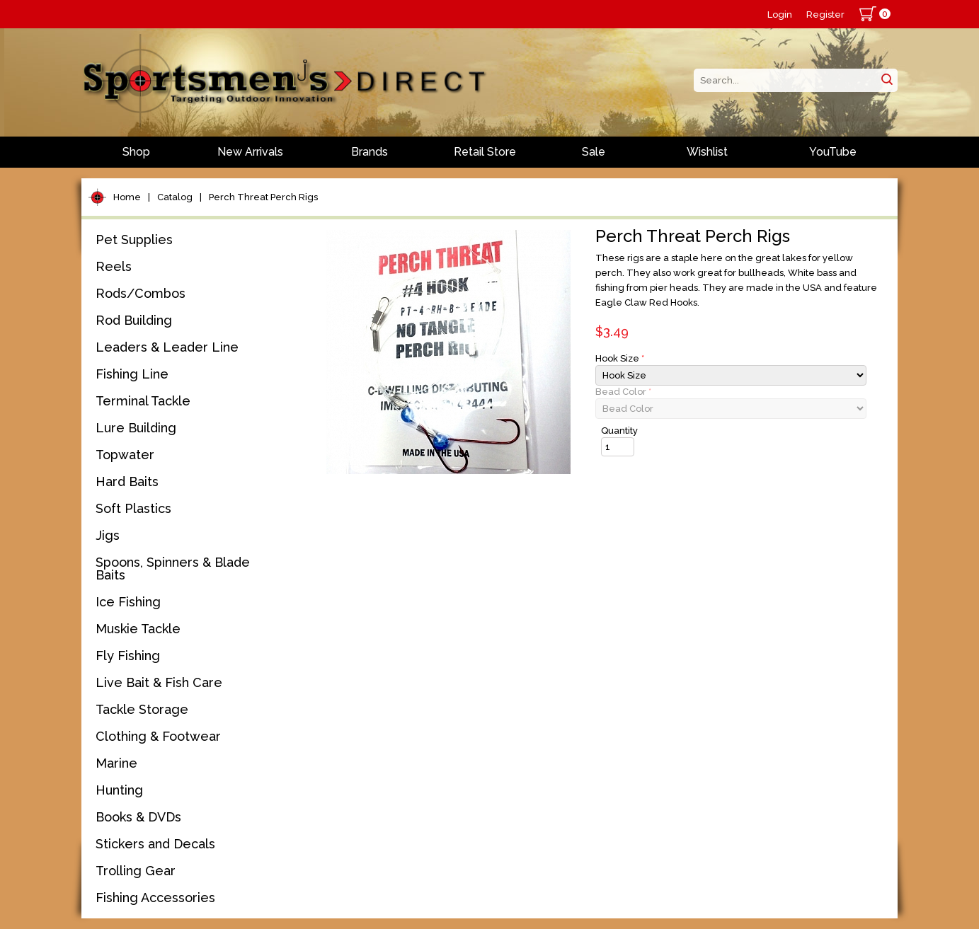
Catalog (175, 197)
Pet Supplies (134, 239)
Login (779, 14)
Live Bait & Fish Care (159, 682)
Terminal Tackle (143, 400)
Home (127, 197)
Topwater (125, 454)
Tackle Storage (142, 709)
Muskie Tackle (138, 628)
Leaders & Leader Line (167, 347)
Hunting (119, 790)
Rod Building (134, 320)
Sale (593, 151)
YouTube (833, 151)
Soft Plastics (133, 508)
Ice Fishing (128, 601)
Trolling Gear (136, 870)
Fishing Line (132, 374)
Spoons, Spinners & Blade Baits (173, 568)
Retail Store (485, 151)
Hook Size (619, 358)
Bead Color (623, 391)
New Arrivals (250, 151)
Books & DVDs (138, 816)
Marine (116, 763)
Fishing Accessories (155, 897)
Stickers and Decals (155, 843)
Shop (136, 151)
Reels (114, 266)
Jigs (108, 535)
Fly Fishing (128, 655)
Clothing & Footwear (158, 736)
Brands (369, 151)
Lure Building (136, 427)
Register (825, 14)
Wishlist (707, 151)
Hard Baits (127, 481)
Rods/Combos (140, 293)
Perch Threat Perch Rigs (263, 197)
